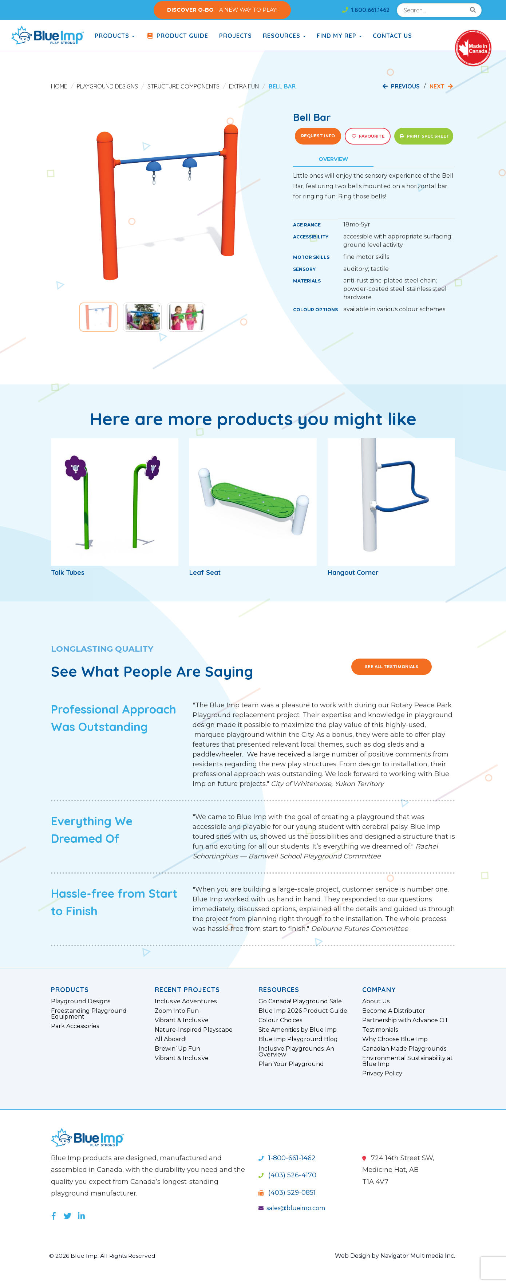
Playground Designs (107, 86)
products (115, 35)
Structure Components (183, 86)
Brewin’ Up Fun (177, 1049)
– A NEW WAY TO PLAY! (222, 10)
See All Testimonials (391, 666)
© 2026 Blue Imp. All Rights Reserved (103, 1255)
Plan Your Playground (291, 1064)
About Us (376, 1001)
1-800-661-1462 (287, 1158)
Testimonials (380, 1030)
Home (59, 86)
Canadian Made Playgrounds (404, 1049)
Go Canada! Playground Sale (300, 1001)
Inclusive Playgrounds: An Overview (296, 1052)
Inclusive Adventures (186, 1001)
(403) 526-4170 (287, 1175)
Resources (284, 35)
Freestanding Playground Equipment (89, 1014)
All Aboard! (170, 1039)
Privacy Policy (382, 1073)
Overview (333, 159)
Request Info (318, 135)
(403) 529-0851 (287, 1193)
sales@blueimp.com (291, 1208)
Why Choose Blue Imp (395, 1039)
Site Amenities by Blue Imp (297, 1030)
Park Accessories (75, 1026)
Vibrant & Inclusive (182, 1020)
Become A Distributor (393, 1011)
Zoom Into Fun (177, 1011)
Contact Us (392, 35)
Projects (235, 35)
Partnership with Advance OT (405, 1020)
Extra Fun (244, 86)
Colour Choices (280, 1020)
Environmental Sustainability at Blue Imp (407, 1061)
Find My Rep (339, 35)
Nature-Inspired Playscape (194, 1030)
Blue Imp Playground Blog (298, 1039)
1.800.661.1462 (366, 9)
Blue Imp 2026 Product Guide (302, 1011)
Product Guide (177, 35)
